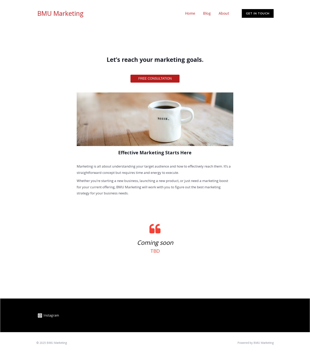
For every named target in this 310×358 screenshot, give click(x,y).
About (224, 15)
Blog (207, 15)
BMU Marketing (60, 15)
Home (190, 15)
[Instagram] (48, 320)
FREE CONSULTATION (155, 83)
